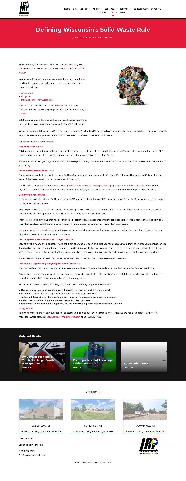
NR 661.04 (62, 105)
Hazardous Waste (95, 37)
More (122, 13)
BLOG (114, 13)
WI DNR (109, 37)
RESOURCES (103, 13)
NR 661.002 (71, 64)
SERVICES (109, 9)
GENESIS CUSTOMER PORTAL (147, 9)
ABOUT (96, 9)
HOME (67, 9)
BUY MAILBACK (80, 9)
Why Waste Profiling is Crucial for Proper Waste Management (38, 360)
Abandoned (27, 93)
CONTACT (123, 9)
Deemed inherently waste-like (37, 100)
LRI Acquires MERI (136, 363)
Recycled (26, 96)
